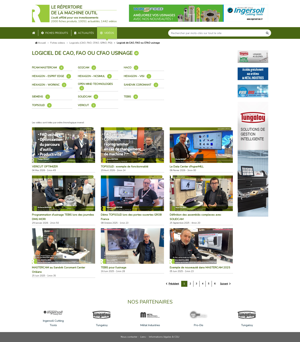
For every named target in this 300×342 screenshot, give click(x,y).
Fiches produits (54, 33)
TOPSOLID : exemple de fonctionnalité (124, 166)
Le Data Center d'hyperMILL (187, 166)
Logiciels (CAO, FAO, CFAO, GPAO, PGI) (90, 42)
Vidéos (107, 33)
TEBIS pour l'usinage (113, 267)
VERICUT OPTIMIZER (45, 166)
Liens (143, 336)
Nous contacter (129, 336)
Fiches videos (57, 42)
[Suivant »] (225, 284)
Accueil (40, 42)
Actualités (84, 33)
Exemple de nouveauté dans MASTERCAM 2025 (200, 267)
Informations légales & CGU (164, 336)
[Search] (216, 33)
